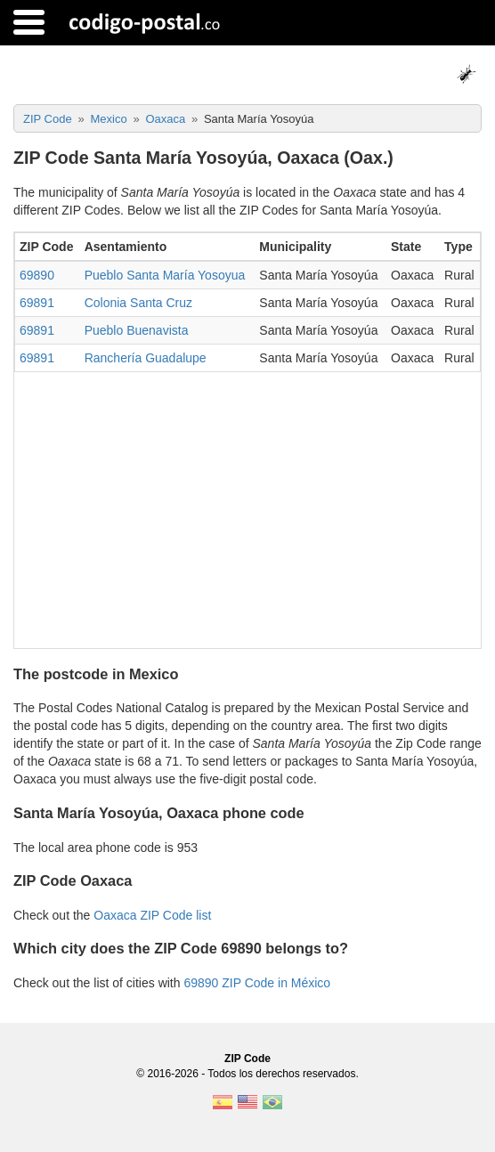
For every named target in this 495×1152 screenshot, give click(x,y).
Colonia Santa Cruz (138, 303)
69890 (37, 275)
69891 (37, 303)
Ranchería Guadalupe (146, 358)
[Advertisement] (247, 505)
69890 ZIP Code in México (256, 983)
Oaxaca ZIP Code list (152, 915)
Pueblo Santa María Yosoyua (165, 275)
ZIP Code (247, 1058)
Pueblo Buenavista (137, 330)
